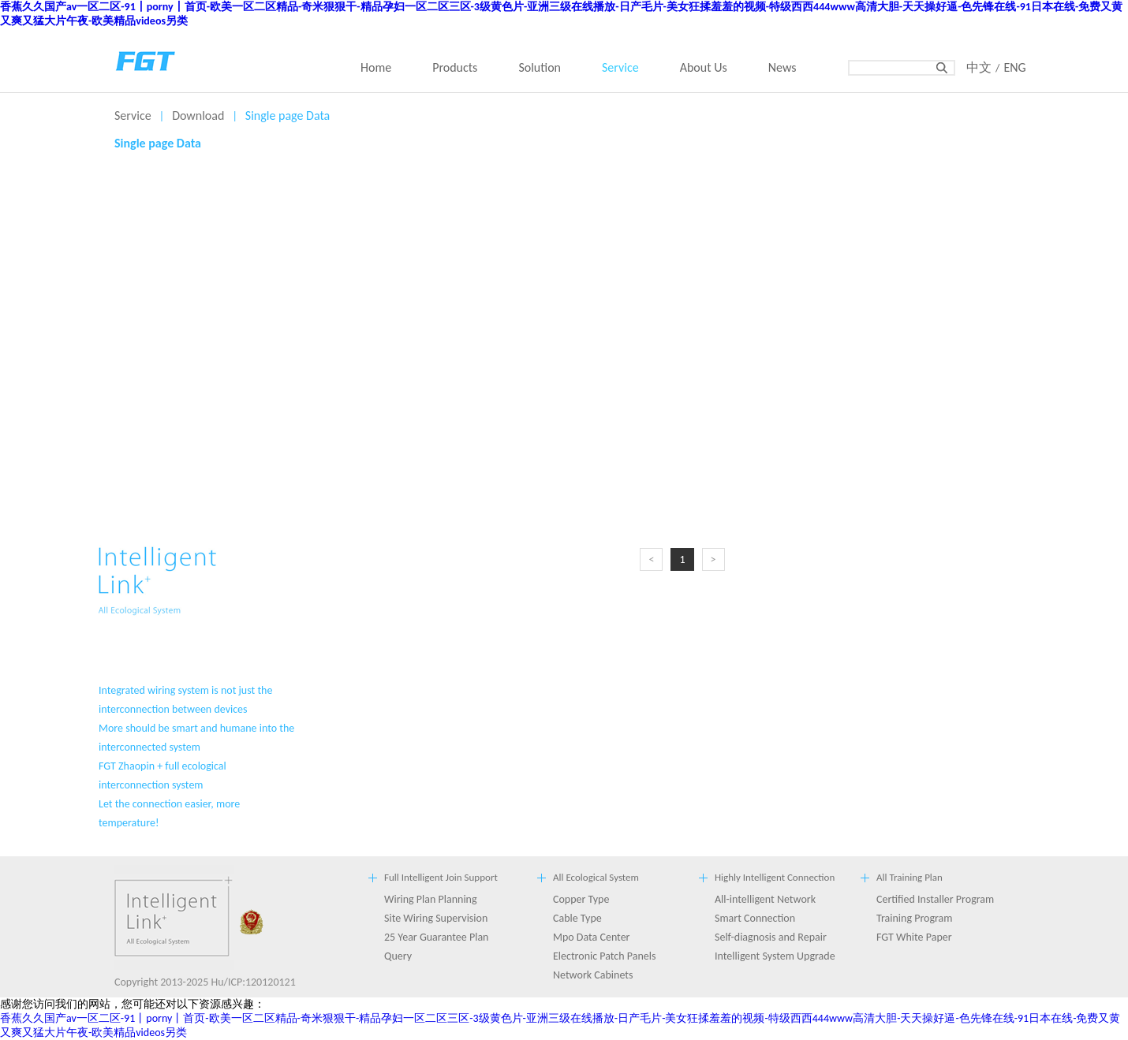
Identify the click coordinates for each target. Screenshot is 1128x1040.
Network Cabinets (593, 975)
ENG (1014, 67)
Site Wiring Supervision (435, 918)
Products (454, 67)
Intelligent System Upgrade (775, 956)
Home (375, 67)
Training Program (914, 918)
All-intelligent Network (765, 899)
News (782, 67)
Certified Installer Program (935, 899)
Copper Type (581, 899)
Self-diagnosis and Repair (771, 937)
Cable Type (577, 918)
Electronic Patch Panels (604, 956)
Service (620, 67)
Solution (539, 67)
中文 (979, 67)
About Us (703, 67)
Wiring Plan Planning (430, 899)
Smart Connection (755, 918)
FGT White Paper (914, 937)
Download (198, 115)
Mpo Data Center (591, 937)
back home (145, 59)
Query (398, 956)
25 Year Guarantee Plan (436, 937)
